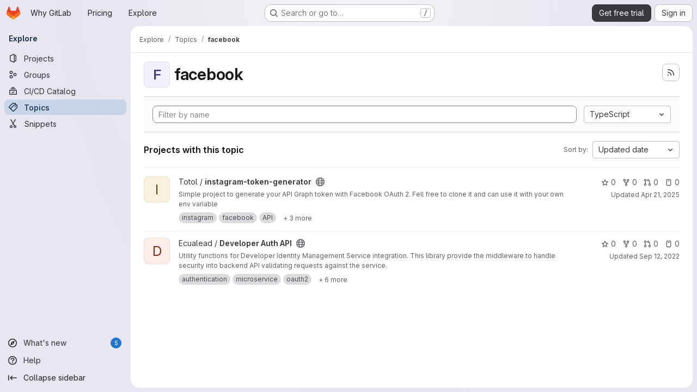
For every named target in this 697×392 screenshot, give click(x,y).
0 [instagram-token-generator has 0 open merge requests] (651, 182)
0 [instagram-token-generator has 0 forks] (629, 182)
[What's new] (65, 343)
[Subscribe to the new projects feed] (671, 72)
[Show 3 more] (297, 217)
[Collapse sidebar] (65, 377)
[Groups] (65, 74)
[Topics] (65, 107)
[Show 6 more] (333, 279)
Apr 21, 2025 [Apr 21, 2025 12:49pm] (660, 195)
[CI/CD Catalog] (65, 91)
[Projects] (65, 58)
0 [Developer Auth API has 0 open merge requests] (651, 243)
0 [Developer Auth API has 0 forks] (629, 243)
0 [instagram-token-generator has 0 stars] (608, 182)
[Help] (65, 360)
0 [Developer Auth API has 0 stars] (608, 243)
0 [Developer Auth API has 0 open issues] (672, 243)
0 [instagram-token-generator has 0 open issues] (672, 182)
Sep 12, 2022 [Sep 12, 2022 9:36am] (659, 256)
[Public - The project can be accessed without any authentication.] (320, 181)
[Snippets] (65, 123)
